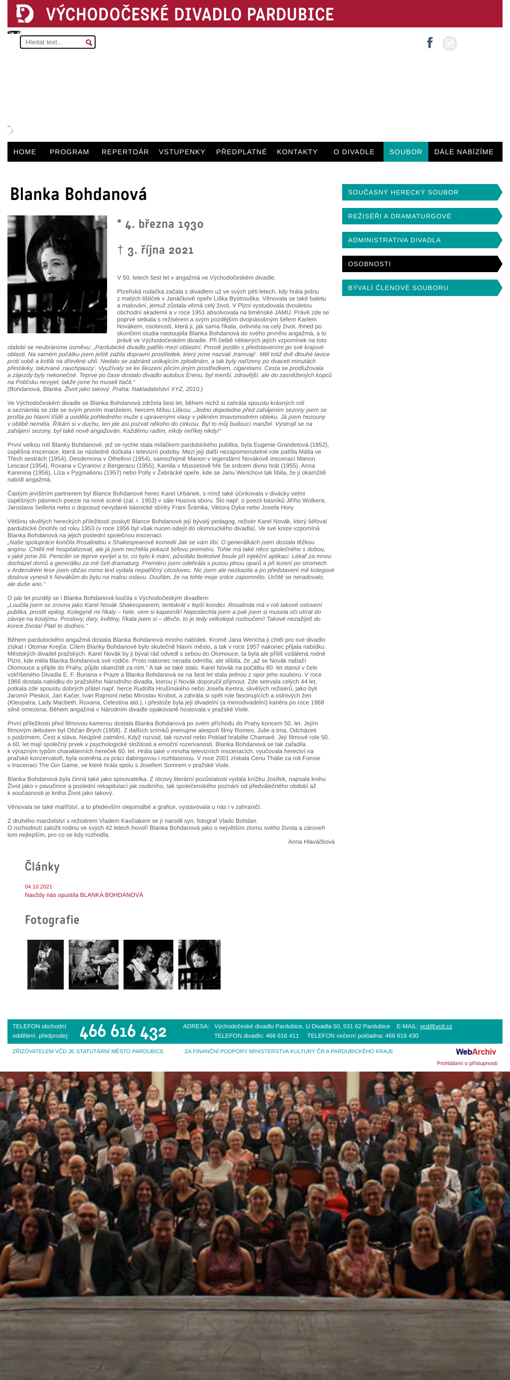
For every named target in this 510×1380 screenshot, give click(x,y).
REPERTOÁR (125, 152)
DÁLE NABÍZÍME (464, 152)
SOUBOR (406, 152)
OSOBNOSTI (369, 264)
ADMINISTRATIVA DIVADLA (394, 240)
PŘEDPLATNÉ (241, 152)
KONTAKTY (297, 152)
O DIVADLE (354, 152)
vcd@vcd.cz (436, 1026)
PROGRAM (69, 152)
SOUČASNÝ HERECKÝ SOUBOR (403, 192)
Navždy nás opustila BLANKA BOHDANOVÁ (84, 894)
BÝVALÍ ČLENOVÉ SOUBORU (398, 288)
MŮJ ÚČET (479, 42)
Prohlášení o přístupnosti (467, 1064)
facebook (429, 39)
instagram (449, 43)
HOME (24, 152)
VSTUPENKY (182, 152)
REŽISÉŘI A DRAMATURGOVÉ (400, 216)
